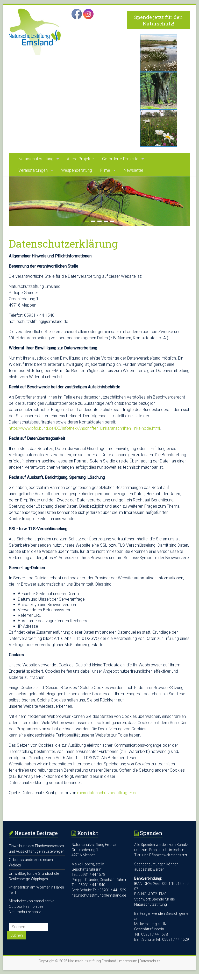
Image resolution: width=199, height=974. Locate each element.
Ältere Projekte (80, 158)
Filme (105, 170)
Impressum (127, 961)
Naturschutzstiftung (35, 158)
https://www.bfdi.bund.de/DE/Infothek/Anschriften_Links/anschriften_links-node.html (84, 428)
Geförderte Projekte (120, 158)
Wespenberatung (76, 170)
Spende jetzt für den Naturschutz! (158, 20)
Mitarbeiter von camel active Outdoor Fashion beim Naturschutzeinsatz (31, 906)
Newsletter (133, 170)
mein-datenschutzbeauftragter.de (107, 792)
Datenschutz (150, 961)
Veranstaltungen (33, 170)
